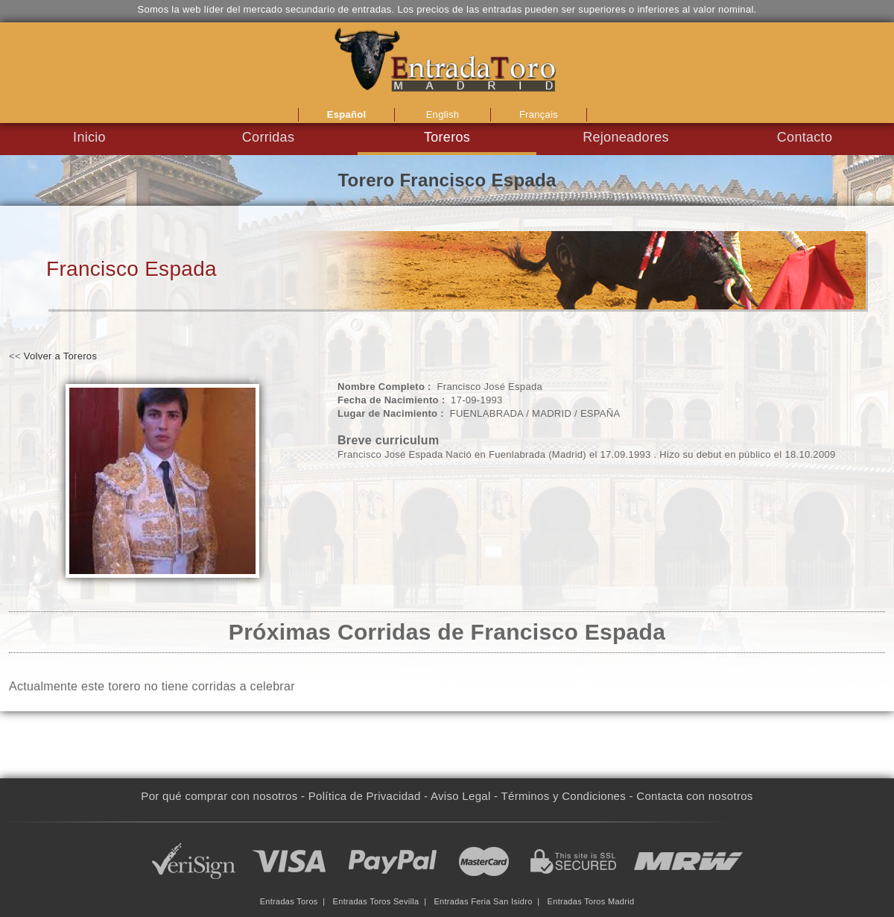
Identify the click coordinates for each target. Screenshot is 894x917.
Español (347, 114)
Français (538, 114)
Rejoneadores (626, 137)
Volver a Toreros (61, 356)
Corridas (268, 137)
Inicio (89, 137)
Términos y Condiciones (564, 796)
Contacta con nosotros (694, 796)
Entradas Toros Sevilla (376, 901)
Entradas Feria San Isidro (483, 901)
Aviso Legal (461, 796)
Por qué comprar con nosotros (219, 796)
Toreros (447, 137)
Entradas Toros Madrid (591, 901)
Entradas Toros (289, 901)
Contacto (804, 137)
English (443, 114)
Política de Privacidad (364, 796)
